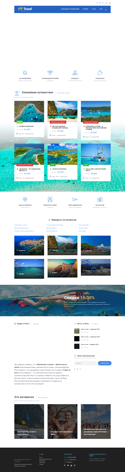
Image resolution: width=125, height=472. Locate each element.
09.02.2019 (85, 347)
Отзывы (41, 464)
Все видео (35, 324)
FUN (101, 9)
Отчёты (85, 9)
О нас (94, 9)
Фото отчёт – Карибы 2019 (90, 344)
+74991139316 (72, 459)
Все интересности (42, 397)
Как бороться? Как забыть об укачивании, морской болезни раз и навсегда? (95, 431)
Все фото (94, 324)
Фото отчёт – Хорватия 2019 (90, 329)
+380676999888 (71, 457)
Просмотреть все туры (62, 93)
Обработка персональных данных (23, 464)
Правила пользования (20, 466)
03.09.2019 (85, 332)
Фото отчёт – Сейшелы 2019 (90, 337)
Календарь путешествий (70, 9)
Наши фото (42, 462)
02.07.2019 (85, 340)
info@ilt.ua (69, 462)
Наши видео (42, 461)
